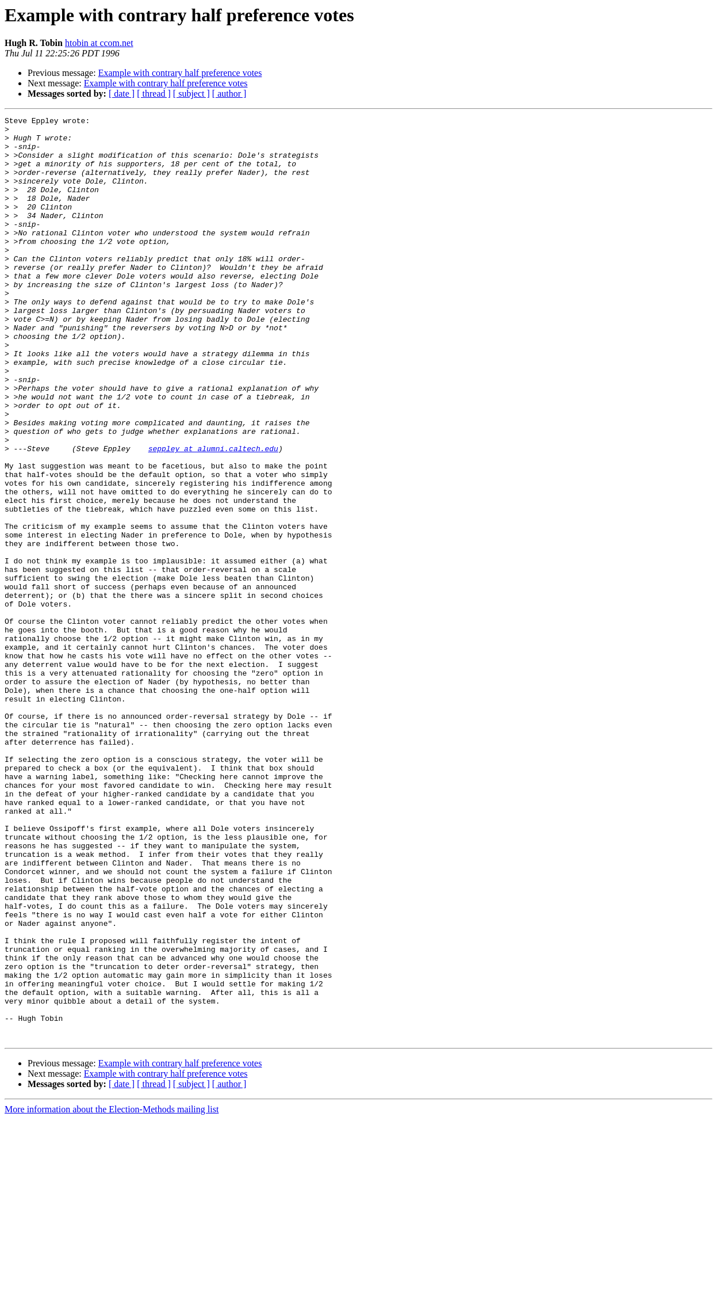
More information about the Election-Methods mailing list (111, 1294)
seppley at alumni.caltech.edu (213, 515)
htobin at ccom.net (99, 43)
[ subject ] (191, 93)
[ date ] (122, 93)
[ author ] (229, 93)
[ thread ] (154, 93)
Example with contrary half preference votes (180, 73)
